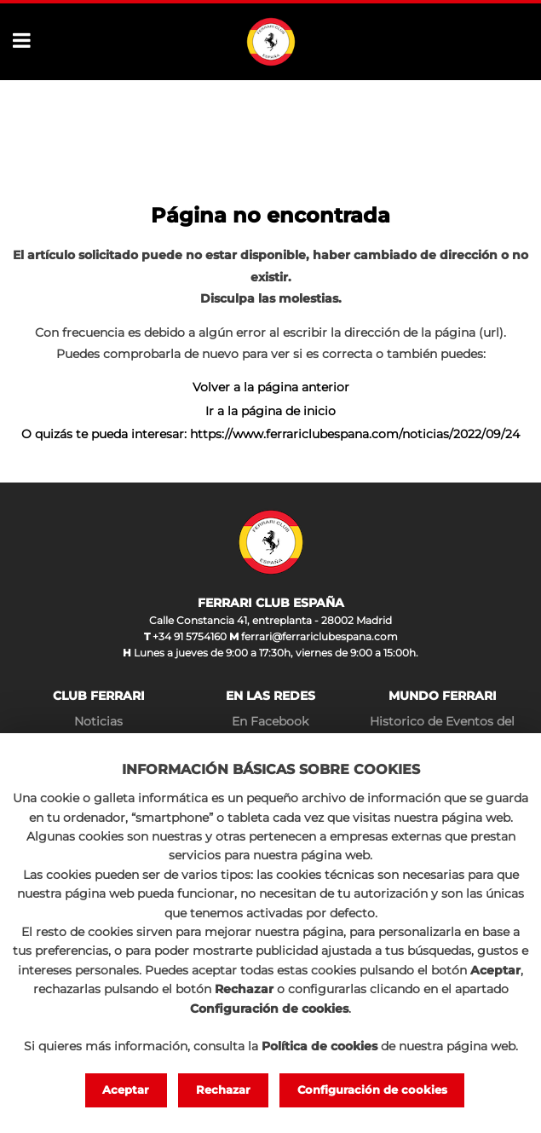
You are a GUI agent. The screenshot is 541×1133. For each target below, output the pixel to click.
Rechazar (223, 1089)
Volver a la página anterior (271, 387)
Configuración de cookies (372, 1089)
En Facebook (270, 721)
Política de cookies (319, 1046)
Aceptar (125, 1089)
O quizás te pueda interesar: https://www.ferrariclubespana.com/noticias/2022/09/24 (270, 434)
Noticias (98, 721)
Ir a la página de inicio (270, 411)
